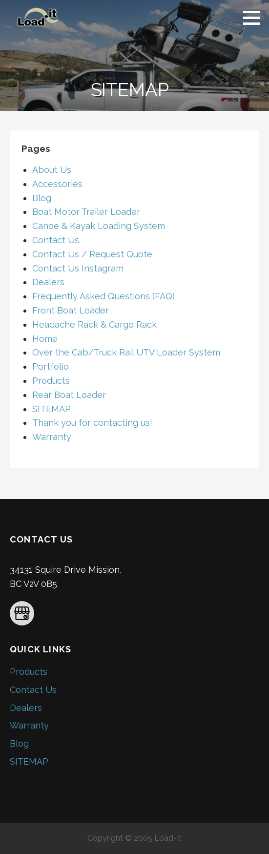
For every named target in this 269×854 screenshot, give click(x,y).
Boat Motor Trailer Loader (86, 212)
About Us (51, 170)
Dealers (48, 282)
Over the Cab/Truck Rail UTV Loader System (126, 352)
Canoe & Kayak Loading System (98, 226)
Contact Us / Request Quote (92, 254)
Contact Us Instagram (78, 268)
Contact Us (55, 240)
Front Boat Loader (70, 310)
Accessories (57, 184)
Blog (41, 198)
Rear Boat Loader (69, 395)
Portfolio (50, 366)
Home (45, 338)
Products (51, 380)
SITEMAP (51, 409)
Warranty (51, 437)
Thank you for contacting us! (92, 422)
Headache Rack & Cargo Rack (94, 324)
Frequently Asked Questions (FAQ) (103, 296)
